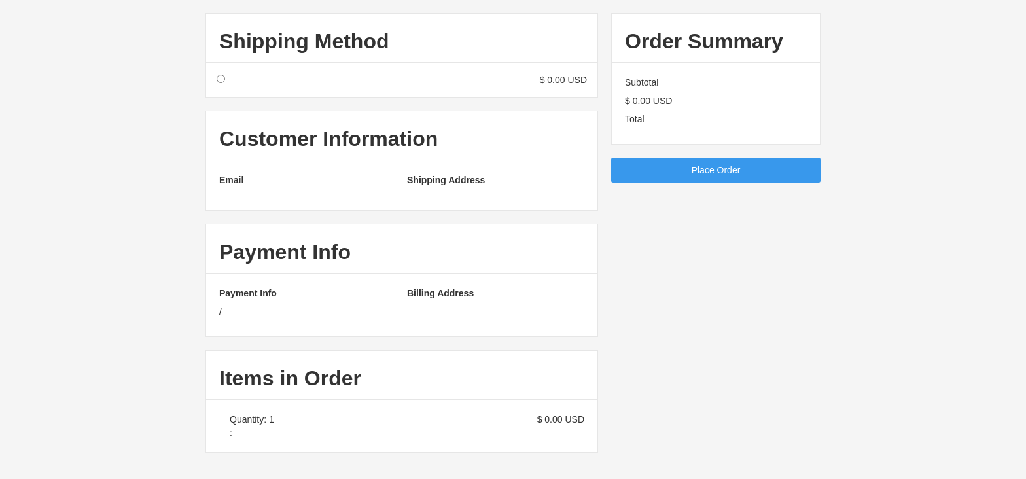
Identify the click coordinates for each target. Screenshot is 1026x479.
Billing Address (440, 293)
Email (231, 180)
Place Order (716, 170)
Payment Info (248, 293)
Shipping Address (446, 180)
